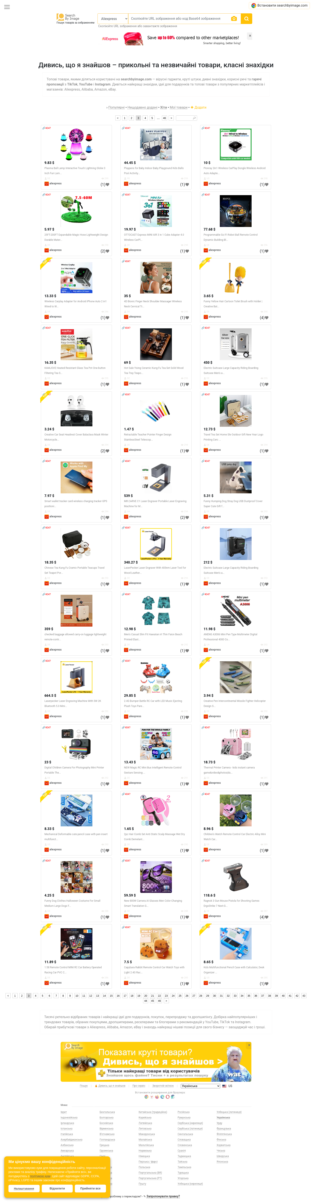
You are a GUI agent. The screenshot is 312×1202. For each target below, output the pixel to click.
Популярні (116, 107)
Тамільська (184, 1167)
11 (83, 995)
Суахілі (182, 1150)
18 (132, 995)
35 (248, 995)
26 (186, 995)
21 (152, 995)
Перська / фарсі (148, 1161)
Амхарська (67, 1150)
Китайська (106, 1183)
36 (255, 995)
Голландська (107, 1139)
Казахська (106, 1172)
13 (97, 995)
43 (303, 995)
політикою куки (40, 1176)
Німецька (144, 1156)
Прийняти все (90, 1188)
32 (228, 995)
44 (145, 1000)
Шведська (223, 1156)
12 (90, 995)
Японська (222, 1161)
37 (262, 995)
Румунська (184, 1117)
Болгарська (106, 1117)
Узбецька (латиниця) (229, 1112)
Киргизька (106, 1178)
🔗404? (46, 128)
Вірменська (106, 1128)
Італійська (67, 1134)
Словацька (184, 1139)
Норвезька (145, 1150)
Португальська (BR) (150, 1172)
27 (193, 995)
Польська (144, 1167)
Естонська (106, 1167)
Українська (223, 1117)
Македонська (147, 1134)
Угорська (183, 1178)
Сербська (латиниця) (190, 1128)
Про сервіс (138, 1085)
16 (118, 995)
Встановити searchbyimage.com (279, 5)
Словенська (185, 1145)
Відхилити (57, 1188)
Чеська (221, 1150)
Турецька (183, 1172)
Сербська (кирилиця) (190, 1123)
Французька (224, 1128)
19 (138, 995)
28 (200, 995)
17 (125, 995)
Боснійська (106, 1123)
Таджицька (184, 1156)
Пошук (84, 1085)
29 (207, 995)
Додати (198, 107)
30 (214, 995)
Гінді (102, 1156)
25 (180, 995)
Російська (183, 1112)
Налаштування (24, 1188)
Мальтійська (146, 1145)
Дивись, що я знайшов (110, 1086)
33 (235, 995)
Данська (105, 1161)
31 (221, 995)
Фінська (221, 1139)
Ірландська (67, 1123)
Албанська (67, 1145)
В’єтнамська (107, 1134)
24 (173, 995)
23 (166, 995)
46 (164, 118)
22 (159, 995)
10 (76, 995)
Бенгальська (107, 1112)
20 (145, 995)
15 (111, 995)
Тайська (182, 1161)
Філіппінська (224, 1134)
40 (283, 995)
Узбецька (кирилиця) (190, 1183)
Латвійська (145, 1123)
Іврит (64, 1112)
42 (297, 995)
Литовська (145, 1128)
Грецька (104, 1145)
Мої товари (179, 107)
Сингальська (185, 1134)
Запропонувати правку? (163, 1196)
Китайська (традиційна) (153, 1112)
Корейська (145, 1117)
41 (290, 995)
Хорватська (223, 1145)
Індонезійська (69, 1117)
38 (269, 995)
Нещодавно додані (142, 107)
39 (276, 995)
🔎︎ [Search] (194, 118)
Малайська (145, 1139)
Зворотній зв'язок (163, 1085)
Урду (219, 1123)
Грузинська (106, 1150)
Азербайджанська (71, 1139)
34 (242, 995)
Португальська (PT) (150, 1178)
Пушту (142, 1183)
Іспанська (66, 1128)
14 (104, 995)
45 (152, 1000)
